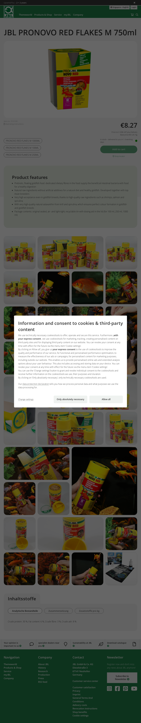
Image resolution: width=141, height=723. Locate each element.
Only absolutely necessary (70, 399)
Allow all (106, 399)
